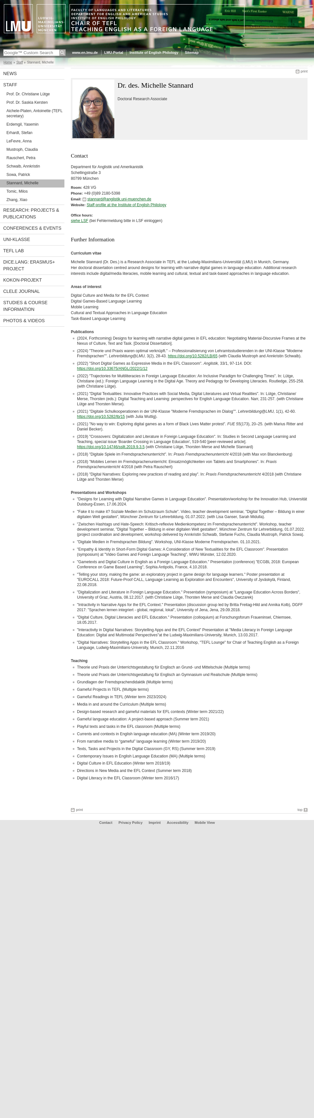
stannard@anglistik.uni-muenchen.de (119, 199)
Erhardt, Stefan (19, 132)
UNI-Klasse (16, 239)
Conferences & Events (32, 228)
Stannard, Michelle (22, 183)
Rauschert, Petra (20, 158)
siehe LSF (79, 220)
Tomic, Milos (17, 191)
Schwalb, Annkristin (23, 166)
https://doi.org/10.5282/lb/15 (101, 416)
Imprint (155, 822)
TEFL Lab (13, 250)
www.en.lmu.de (85, 52)
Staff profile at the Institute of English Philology (126, 205)
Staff (19, 62)
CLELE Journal (21, 291)
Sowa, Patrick (18, 174)
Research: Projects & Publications (31, 213)
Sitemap (192, 52)
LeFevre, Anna (19, 141)
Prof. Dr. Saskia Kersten (27, 102)
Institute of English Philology (153, 52)
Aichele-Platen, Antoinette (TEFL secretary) (34, 113)
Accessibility (178, 822)
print (304, 71)
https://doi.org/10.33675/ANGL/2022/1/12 (112, 368)
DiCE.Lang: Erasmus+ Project (29, 265)
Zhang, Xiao (16, 200)
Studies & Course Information (25, 306)
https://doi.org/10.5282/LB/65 (192, 356)
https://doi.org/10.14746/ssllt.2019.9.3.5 (111, 447)
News (10, 73)
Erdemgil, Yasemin (22, 124)
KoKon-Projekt (22, 280)
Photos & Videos (24, 320)
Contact (105, 822)
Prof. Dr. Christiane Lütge (28, 94)
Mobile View (205, 822)
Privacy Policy (131, 822)
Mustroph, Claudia (22, 149)
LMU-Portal (113, 52)
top (300, 810)
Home (8, 62)
